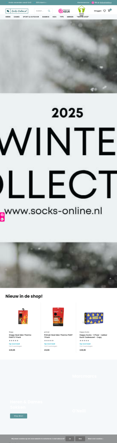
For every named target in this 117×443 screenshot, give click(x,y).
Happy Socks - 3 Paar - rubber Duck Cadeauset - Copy (93, 336)
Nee (80, 439)
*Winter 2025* (83, 17)
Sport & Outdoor (31, 17)
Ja (70, 439)
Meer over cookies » (95, 439)
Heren (7, 17)
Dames (17, 17)
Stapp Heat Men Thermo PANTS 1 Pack (20, 336)
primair (47, 332)
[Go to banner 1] (34, 393)
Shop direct (18, 416)
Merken (70, 17)
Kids (54, 17)
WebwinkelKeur (106, 2)
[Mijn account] (97, 11)
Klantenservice (83, 2)
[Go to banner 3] (90, 409)
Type (62, 17)
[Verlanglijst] (104, 11)
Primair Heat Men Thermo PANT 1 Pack (58, 336)
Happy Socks (84, 332)
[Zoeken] (43, 11)
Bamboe (45, 17)
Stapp (11, 332)
